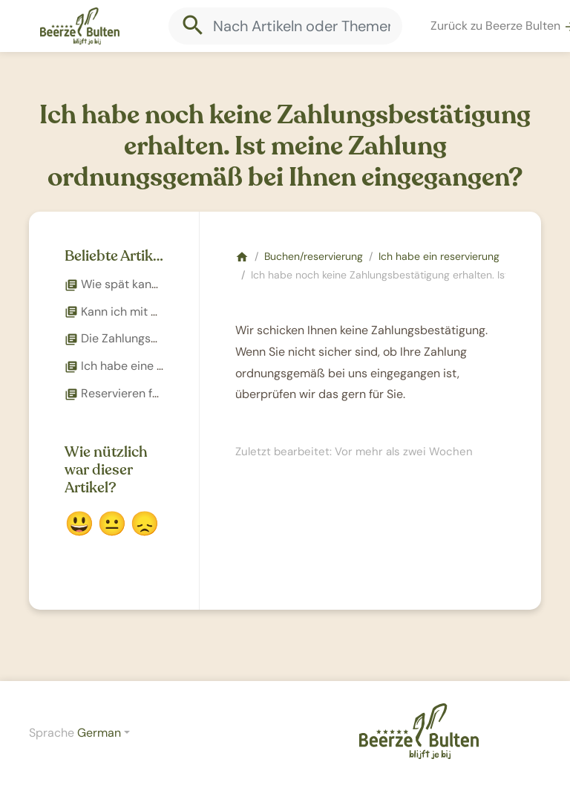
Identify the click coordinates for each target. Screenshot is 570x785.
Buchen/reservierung (313, 256)
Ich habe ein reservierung (439, 256)
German (99, 732)
